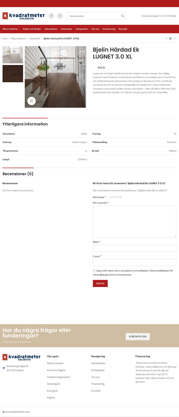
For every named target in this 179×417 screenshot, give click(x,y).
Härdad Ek (34, 38)
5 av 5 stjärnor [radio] (120, 197)
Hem (5, 38)
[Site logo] (24, 15)
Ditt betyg (99, 197)
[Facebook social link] (51, 15)
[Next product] (174, 39)
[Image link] (21, 356)
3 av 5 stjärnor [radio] (115, 197)
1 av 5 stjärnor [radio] (110, 197)
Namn (97, 241)
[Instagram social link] (59, 15)
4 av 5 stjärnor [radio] (118, 197)
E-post (97, 256)
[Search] (97, 16)
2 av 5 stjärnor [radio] (113, 197)
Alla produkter (18, 38)
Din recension (101, 202)
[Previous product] (166, 39)
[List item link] (67, 363)
